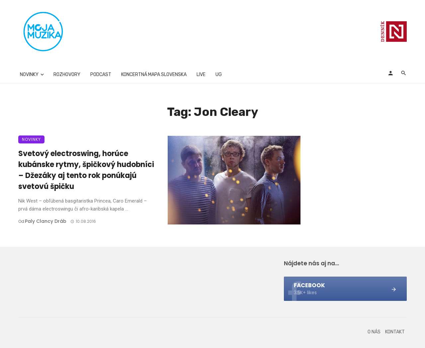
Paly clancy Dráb (45, 221)
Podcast (100, 74)
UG (218, 74)
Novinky (29, 74)
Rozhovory (66, 74)
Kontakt (395, 332)
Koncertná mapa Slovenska (154, 74)
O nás (374, 332)
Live (201, 74)
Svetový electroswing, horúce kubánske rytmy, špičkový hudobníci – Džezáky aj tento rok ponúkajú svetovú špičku (86, 169)
